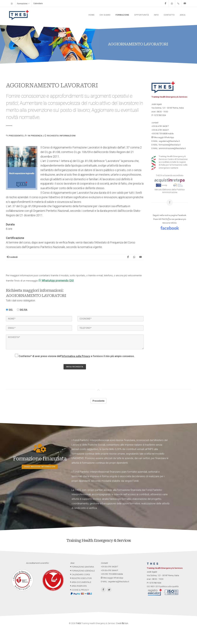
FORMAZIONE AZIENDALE (82, 571)
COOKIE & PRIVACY (79, 590)
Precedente (14, 135)
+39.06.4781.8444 (159, 130)
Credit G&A (122, 623)
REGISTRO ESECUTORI (81, 578)
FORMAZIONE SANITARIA (82, 567)
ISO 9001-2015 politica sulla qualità (162, 586)
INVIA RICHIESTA (74, 367)
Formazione (23, 3)
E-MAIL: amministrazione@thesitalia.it (169, 148)
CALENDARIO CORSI (80, 574)
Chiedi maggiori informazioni (40, 467)
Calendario (38, 3)
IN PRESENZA (33, 135)
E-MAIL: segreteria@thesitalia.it (166, 141)
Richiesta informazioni (60, 135)
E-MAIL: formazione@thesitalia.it (166, 145)
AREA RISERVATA (78, 586)
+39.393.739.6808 (159, 133)
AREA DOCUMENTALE (80, 582)
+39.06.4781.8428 (159, 126)
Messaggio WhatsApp (163, 137)
